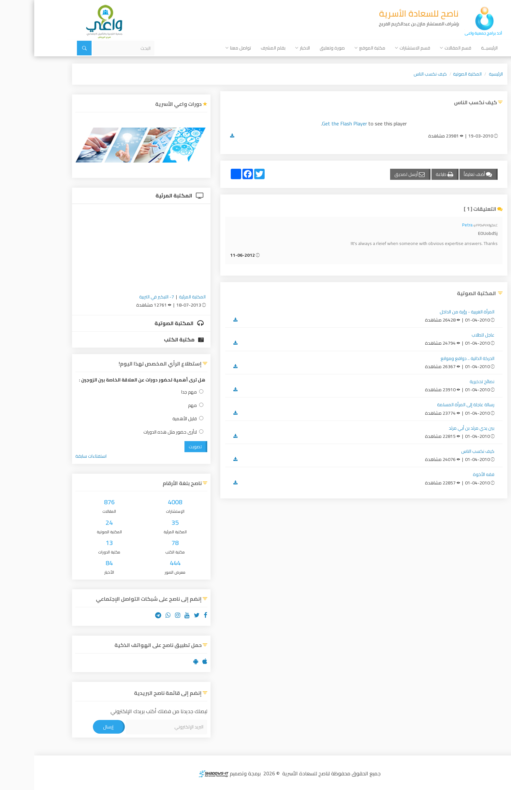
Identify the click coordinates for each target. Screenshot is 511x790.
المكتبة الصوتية (433, 74)
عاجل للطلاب (448, 335)
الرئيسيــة (455, 48)
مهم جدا (158, 392)
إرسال (74, 727)
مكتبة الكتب (149, 339)
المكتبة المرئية (145, 195)
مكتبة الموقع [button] (335, 48)
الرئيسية (462, 74)
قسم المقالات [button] (421, 48)
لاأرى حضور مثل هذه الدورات (139, 432)
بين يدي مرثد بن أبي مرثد (437, 428)
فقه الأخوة (449, 474)
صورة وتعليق (298, 48)
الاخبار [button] (268, 48)
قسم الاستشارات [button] (378, 48)
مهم (161, 405)
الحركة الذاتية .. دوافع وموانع (433, 358)
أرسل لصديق (375, 174)
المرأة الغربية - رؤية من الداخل (432, 312)
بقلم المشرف (238, 48)
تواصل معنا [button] (204, 48)
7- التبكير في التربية (122, 297)
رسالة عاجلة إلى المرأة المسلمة (431, 404)
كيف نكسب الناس (396, 74)
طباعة (410, 174)
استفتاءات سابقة (56, 456)
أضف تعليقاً (444, 174)
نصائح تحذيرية (447, 381)
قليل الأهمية (153, 419)
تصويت (161, 446)
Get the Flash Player (310, 123)
